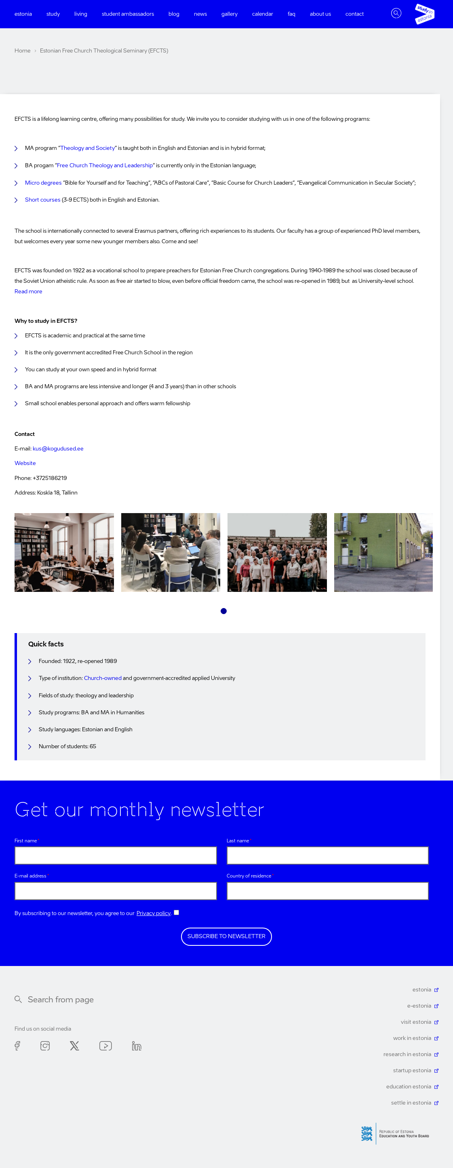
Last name (238, 839)
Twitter (74, 1045)
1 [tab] (224, 609)
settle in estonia (412, 1100)
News (200, 14)
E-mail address (30, 874)
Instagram (45, 1045)
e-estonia (420, 1003)
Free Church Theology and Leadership (103, 165)
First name (26, 839)
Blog (174, 14)
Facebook (17, 1045)
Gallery (229, 14)
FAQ (291, 14)
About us (320, 14)
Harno (398, 1131)
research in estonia (408, 1052)
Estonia (23, 14)
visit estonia (417, 1020)
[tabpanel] (64, 552)
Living (80, 14)
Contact (355, 14)
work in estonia (412, 1036)
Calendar (262, 14)
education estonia (409, 1084)
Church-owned (102, 676)
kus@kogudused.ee (57, 447)
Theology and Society (87, 148)
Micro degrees (42, 182)
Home (22, 51)
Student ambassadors (128, 14)
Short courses (42, 199)
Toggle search (396, 14)
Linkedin (136, 1045)
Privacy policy (153, 911)
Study (53, 14)
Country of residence (249, 874)
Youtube (105, 1045)
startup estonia (413, 1068)
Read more (28, 290)
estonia (422, 987)
